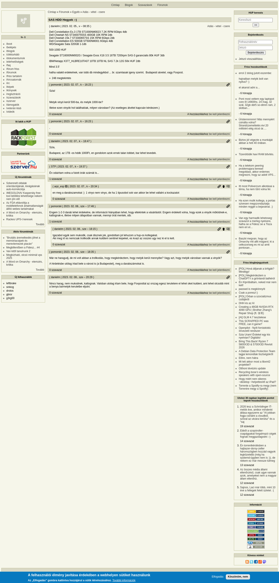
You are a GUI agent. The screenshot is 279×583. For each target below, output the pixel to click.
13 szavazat (247, 465)
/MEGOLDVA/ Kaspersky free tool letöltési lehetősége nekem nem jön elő (24, 196)
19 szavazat (247, 426)
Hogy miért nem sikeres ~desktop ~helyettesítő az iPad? (257, 380)
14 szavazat (247, 441)
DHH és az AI (246, 303)
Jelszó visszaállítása (250, 58)
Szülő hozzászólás (223, 186)
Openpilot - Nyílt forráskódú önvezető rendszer (254, 329)
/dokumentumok (15, 58)
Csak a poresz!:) (248, 292)
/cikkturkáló (12, 54)
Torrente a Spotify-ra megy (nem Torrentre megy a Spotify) (257, 387)
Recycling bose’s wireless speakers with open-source (254, 374)
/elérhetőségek (15, 61)
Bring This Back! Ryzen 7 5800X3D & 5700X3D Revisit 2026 (255, 344)
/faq (8, 65)
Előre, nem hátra (248, 357)
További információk (123, 580)
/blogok (10, 51)
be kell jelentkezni (219, 114)
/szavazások (13, 97)
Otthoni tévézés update (252, 368)
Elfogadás (217, 576)
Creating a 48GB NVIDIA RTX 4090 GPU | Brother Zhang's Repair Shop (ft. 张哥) (256, 310)
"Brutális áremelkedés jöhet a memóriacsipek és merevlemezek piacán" (23, 240)
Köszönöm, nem (238, 576)
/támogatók (12, 104)
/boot (9, 43)
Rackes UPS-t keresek (19, 219)
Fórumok (162, 5)
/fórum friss (12, 69)
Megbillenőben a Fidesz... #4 (23, 247)
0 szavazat (55, 114)
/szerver (11, 101)
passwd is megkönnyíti (252, 289)
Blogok (129, 5)
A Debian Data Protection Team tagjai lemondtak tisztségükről (257, 353)
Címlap (115, 5)
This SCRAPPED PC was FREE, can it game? (254, 323)
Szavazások (145, 5)
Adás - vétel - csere (93, 12)
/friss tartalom (14, 76)
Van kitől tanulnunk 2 (18, 251)
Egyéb (76, 12)
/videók (10, 111)
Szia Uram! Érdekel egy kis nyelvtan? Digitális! (254, 336)
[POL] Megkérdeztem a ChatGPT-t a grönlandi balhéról (257, 277)
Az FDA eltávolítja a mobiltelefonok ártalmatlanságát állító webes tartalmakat (24, 205)
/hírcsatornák (13, 79)
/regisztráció (13, 94)
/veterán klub (13, 108)
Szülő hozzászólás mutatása (228, 186)
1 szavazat (55, 179)
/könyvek (11, 90)
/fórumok (11, 72)
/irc (8, 83)
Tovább (40, 224)
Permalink (228, 84)
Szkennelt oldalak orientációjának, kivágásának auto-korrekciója (23, 186)
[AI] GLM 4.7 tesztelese (252, 317)
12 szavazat (247, 483)
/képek (10, 86)
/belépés (11, 47)
